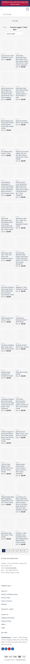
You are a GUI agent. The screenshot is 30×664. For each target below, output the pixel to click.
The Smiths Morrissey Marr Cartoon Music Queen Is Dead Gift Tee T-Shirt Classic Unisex (22, 403)
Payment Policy (6, 621)
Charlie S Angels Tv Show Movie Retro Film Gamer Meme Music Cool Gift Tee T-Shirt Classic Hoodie (7, 436)
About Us (4, 591)
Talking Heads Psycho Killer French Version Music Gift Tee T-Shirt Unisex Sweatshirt (21, 469)
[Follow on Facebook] (2, 648)
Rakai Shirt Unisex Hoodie (22, 373)
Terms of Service (6, 601)
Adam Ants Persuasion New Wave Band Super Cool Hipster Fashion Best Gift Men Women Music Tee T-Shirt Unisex (7, 224)
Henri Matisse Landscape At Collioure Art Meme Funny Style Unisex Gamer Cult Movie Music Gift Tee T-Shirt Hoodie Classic (7, 187)
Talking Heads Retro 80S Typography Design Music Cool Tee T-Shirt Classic (7, 499)
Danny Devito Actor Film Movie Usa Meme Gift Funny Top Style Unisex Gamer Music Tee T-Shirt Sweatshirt (7, 93)
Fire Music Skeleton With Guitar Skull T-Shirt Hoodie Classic (7, 347)
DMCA (3, 624)
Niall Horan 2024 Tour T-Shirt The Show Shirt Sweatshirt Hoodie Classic (21, 222)
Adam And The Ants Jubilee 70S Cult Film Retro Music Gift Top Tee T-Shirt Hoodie (22, 155)
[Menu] (2, 9)
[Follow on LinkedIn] (12, 648)
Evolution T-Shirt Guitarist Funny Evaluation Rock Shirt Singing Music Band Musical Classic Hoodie (22, 537)
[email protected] (11, 568)
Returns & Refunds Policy (9, 594)
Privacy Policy (5, 597)
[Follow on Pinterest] (9, 648)
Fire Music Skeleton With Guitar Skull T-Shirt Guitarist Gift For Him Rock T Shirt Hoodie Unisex (7, 291)
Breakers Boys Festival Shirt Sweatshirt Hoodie (7, 374)
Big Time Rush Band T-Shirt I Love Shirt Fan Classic (22, 433)
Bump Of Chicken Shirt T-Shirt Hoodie (22, 121)
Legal (3, 628)
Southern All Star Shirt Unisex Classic (22, 346)
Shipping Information (7, 618)
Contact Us (4, 614)
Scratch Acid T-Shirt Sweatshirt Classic (7, 56)
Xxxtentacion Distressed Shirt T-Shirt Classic (22, 320)
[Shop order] (15, 33)
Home (5, 27)
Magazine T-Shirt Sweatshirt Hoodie (21, 288)
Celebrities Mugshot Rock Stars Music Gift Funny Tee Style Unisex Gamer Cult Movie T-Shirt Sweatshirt (7, 403)
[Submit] (27, 14)
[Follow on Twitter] (6, 648)
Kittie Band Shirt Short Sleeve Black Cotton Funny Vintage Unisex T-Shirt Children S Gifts (22, 93)
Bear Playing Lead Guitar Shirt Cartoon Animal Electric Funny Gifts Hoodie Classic (7, 124)
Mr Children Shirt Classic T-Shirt (6, 152)
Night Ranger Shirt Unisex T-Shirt (7, 319)
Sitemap (3, 604)
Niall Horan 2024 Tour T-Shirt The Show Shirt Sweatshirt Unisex (7, 255)
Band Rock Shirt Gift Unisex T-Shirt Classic (7, 535)
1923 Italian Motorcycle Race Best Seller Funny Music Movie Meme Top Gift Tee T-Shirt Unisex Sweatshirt (22, 60)
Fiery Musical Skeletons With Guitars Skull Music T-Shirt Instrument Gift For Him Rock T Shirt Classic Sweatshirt (22, 258)
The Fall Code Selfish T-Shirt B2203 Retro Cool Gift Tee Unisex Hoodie (7, 468)
